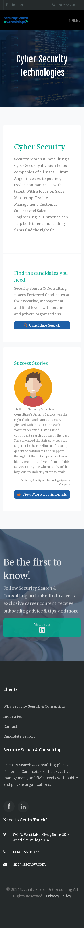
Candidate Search (42, 332)
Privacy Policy (58, 896)
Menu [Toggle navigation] (75, 20)
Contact (10, 726)
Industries (12, 716)
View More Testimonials (42, 502)
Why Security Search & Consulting (34, 706)
